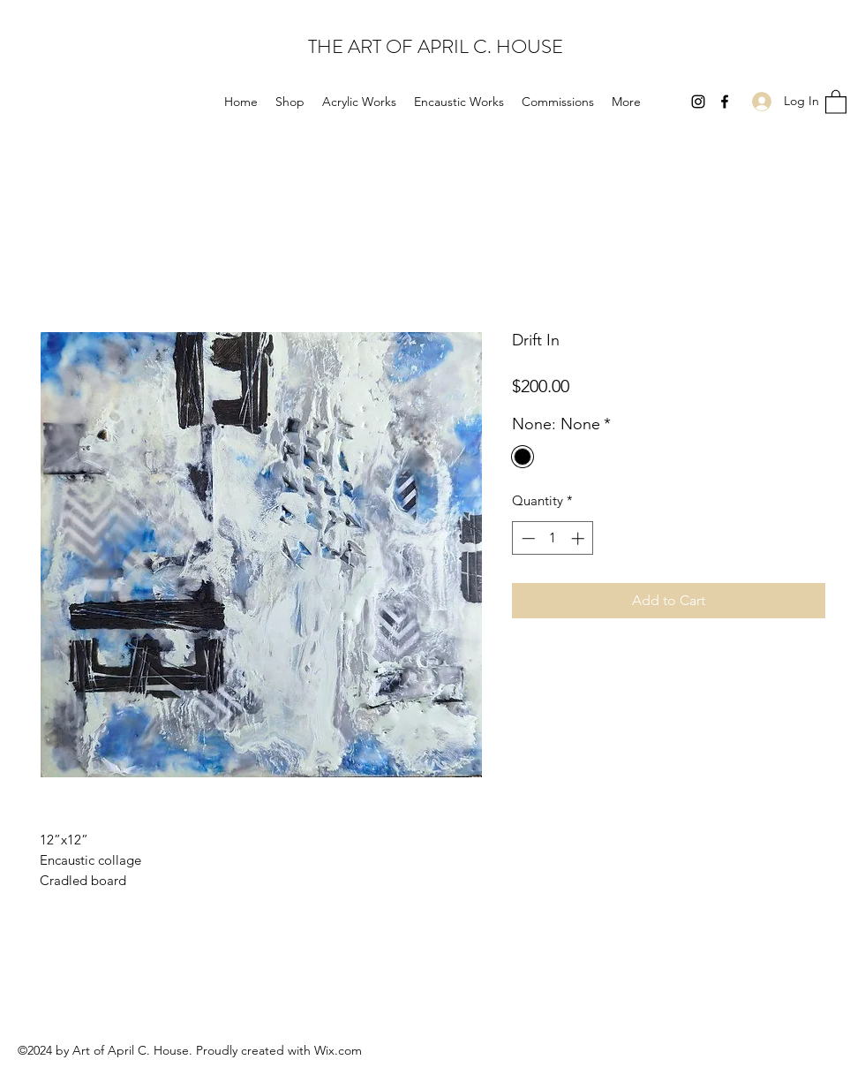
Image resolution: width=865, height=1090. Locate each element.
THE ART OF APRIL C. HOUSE (435, 46)
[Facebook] (724, 101)
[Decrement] (526, 538)
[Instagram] (698, 101)
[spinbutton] (553, 538)
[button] (835, 101)
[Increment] (579, 538)
